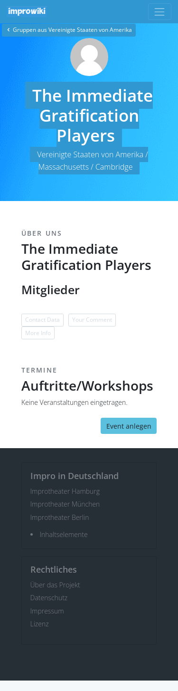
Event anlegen (128, 426)
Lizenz (39, 623)
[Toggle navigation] (159, 11)
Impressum (47, 610)
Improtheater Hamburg (65, 491)
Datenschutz (49, 597)
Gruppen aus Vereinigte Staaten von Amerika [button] (69, 30)
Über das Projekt (55, 584)
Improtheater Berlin (59, 517)
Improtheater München (65, 504)
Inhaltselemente (64, 534)
